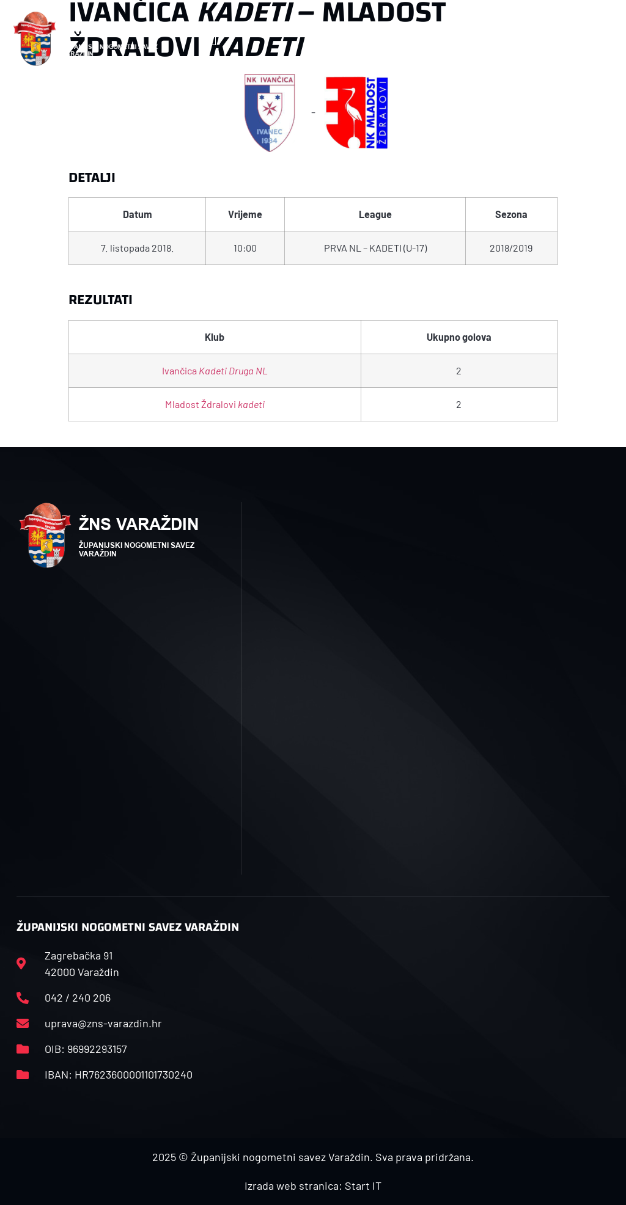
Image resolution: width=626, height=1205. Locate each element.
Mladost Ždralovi (215, 404)
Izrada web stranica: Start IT (313, 1185)
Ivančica (215, 370)
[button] (213, 38)
